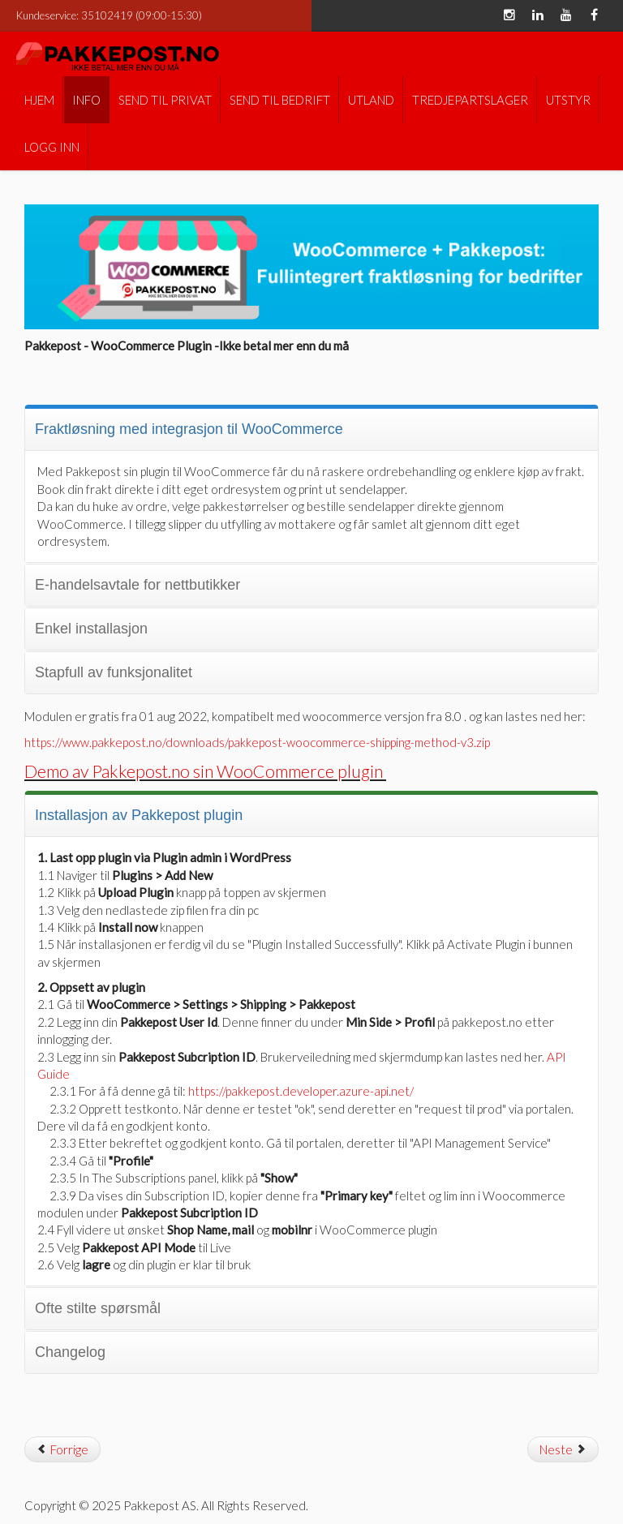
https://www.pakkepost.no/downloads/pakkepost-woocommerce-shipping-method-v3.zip (257, 742)
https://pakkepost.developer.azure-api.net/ (301, 1091)
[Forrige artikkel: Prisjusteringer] (62, 1449)
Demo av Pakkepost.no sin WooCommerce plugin (205, 771)
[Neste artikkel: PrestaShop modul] (563, 1449)
